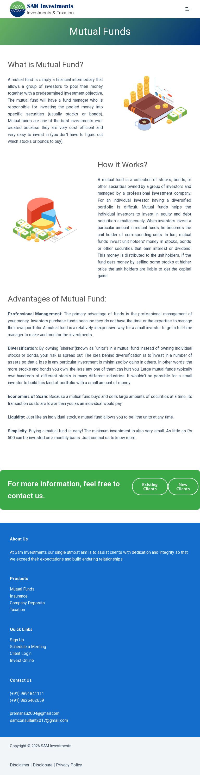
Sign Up (17, 639)
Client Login (21, 653)
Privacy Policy (69, 764)
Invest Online (22, 660)
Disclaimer (19, 764)
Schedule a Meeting (28, 646)
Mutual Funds (22, 589)
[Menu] (187, 9)
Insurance (19, 596)
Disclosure (43, 764)
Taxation (17, 609)
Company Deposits (27, 602)
